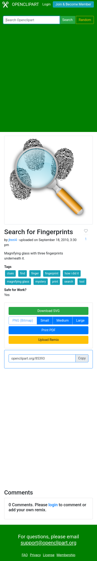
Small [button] (45, 320)
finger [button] (35, 273)
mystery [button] (40, 281)
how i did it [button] (72, 273)
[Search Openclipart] (31, 20)
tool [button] (81, 281)
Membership (66, 555)
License (48, 555)
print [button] (55, 281)
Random (85, 20)
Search (67, 20)
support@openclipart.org (48, 543)
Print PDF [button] (48, 330)
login (53, 504)
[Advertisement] (48, 78)
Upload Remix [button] (48, 340)
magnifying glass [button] (18, 281)
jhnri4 (12, 240)
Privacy (35, 555)
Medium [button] (62, 320)
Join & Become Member (73, 4)
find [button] (22, 273)
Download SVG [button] (49, 311)
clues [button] (10, 273)
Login (46, 4)
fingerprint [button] (51, 273)
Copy (82, 358)
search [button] (68, 281)
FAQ (25, 555)
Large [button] (80, 320)
